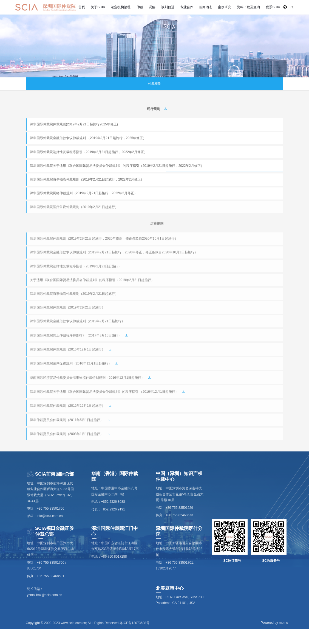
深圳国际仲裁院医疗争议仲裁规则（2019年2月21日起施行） (74, 207)
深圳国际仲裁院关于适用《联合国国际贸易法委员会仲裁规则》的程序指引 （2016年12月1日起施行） (104, 392)
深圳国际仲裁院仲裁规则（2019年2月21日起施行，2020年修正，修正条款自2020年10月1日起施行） (104, 239)
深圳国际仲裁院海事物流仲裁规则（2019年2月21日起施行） (74, 294)
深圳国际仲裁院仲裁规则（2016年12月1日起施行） (67, 350)
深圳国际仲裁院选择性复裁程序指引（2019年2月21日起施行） (76, 266)
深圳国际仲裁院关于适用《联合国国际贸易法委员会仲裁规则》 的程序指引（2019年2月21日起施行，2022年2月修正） (117, 166)
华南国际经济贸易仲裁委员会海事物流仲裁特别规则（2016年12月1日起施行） (87, 378)
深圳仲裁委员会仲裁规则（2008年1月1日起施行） (66, 434)
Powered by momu (274, 623)
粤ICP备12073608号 (134, 623)
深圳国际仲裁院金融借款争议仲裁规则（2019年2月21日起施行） (77, 321)
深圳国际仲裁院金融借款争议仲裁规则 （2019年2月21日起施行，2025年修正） (88, 138)
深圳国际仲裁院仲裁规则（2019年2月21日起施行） (67, 308)
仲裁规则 (154, 84)
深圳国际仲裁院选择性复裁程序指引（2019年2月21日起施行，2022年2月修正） (88, 152)
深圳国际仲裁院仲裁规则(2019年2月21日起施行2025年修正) (74, 124)
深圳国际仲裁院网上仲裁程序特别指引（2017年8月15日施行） (76, 336)
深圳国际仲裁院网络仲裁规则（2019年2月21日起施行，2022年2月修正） (83, 193)
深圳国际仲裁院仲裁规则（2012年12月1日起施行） (67, 406)
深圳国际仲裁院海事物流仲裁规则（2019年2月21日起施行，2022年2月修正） (87, 179)
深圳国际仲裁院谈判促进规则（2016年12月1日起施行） (71, 364)
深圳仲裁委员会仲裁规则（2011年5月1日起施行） (66, 420)
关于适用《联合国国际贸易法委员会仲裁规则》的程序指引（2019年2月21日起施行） (92, 280)
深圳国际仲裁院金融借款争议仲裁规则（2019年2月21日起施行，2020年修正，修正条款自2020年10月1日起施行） (114, 252)
